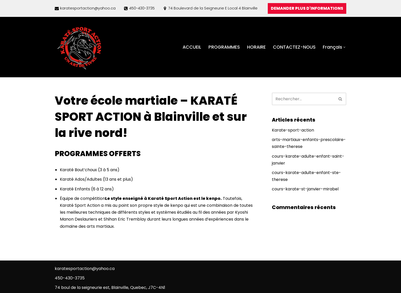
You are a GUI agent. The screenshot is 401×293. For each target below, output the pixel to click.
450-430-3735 (142, 8)
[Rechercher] (303, 99)
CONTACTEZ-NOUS (294, 47)
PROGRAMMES (224, 47)
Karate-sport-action (293, 130)
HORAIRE (256, 47)
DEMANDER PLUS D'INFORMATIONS (307, 8)
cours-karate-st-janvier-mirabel (305, 189)
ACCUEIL (192, 47)
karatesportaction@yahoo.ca (88, 8)
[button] (344, 47)
